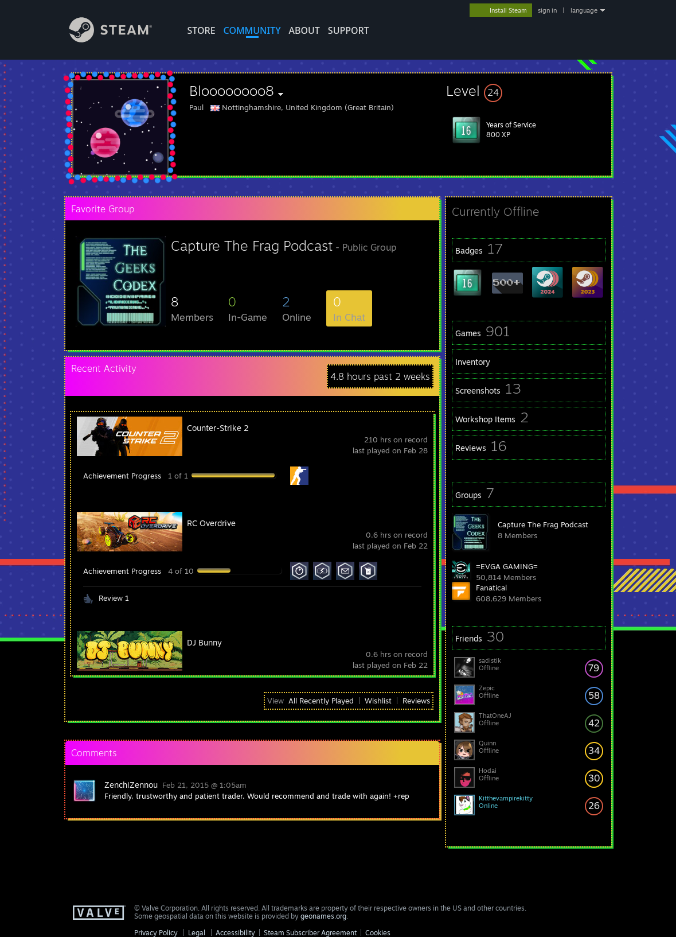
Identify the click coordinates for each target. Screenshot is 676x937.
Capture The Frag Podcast (543, 524)
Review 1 (114, 597)
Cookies (377, 932)
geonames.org (323, 916)
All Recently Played (321, 700)
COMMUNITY (252, 30)
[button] (528, 90)
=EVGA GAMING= (507, 566)
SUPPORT (348, 30)
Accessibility (235, 932)
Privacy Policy (156, 932)
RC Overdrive (211, 523)
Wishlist (378, 700)
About (304, 30)
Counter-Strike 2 (218, 428)
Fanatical (491, 587)
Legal (196, 932)
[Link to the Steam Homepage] (119, 39)
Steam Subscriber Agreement (310, 932)
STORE (201, 30)
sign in (547, 10)
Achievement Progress (122, 475)
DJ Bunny (204, 642)
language (584, 10)
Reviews (416, 700)
